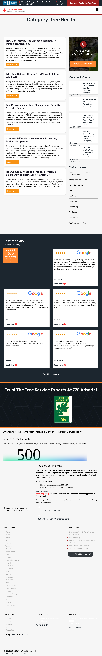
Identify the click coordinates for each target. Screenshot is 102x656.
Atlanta (8, 557)
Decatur (8, 582)
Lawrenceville (10, 585)
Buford (8, 563)
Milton (7, 599)
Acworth (8, 602)
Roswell (8, 571)
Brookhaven (10, 605)
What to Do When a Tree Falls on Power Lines (89, 101)
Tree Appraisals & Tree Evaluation (81, 545)
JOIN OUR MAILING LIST (80, 554)
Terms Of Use (21, 653)
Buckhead (9, 568)
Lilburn (8, 538)
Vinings (8, 543)
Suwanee (9, 554)
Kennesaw (9, 577)
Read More (12, 64)
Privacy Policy (9, 653)
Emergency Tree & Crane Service (81, 532)
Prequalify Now (42, 491)
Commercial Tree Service (78, 548)
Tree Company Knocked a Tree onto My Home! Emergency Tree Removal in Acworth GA (31, 173)
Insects (71, 190)
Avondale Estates (12, 560)
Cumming (9, 574)
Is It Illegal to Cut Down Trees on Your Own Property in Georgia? (89, 88)
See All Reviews (51, 374)
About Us (8, 619)
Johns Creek (10, 552)
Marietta (8, 549)
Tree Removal (74, 212)
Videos (8, 621)
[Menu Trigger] (97, 9)
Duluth (7, 540)
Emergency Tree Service (78, 179)
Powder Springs (11, 594)
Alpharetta (9, 597)
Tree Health (73, 201)
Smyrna (8, 591)
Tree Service (73, 217)
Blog (7, 627)
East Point (9, 566)
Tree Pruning (73, 207)
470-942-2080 (43, 625)
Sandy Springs (10, 588)
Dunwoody (9, 580)
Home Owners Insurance (78, 185)
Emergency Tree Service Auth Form (83, 3)
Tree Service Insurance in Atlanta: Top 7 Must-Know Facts (88, 120)
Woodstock (9, 546)
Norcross (8, 535)
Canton (8, 532)
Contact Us (9, 630)
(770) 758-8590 (83, 54)
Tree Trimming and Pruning (79, 223)
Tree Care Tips (74, 196)
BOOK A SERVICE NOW (83, 64)
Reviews (8, 624)
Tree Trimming (74, 538)
